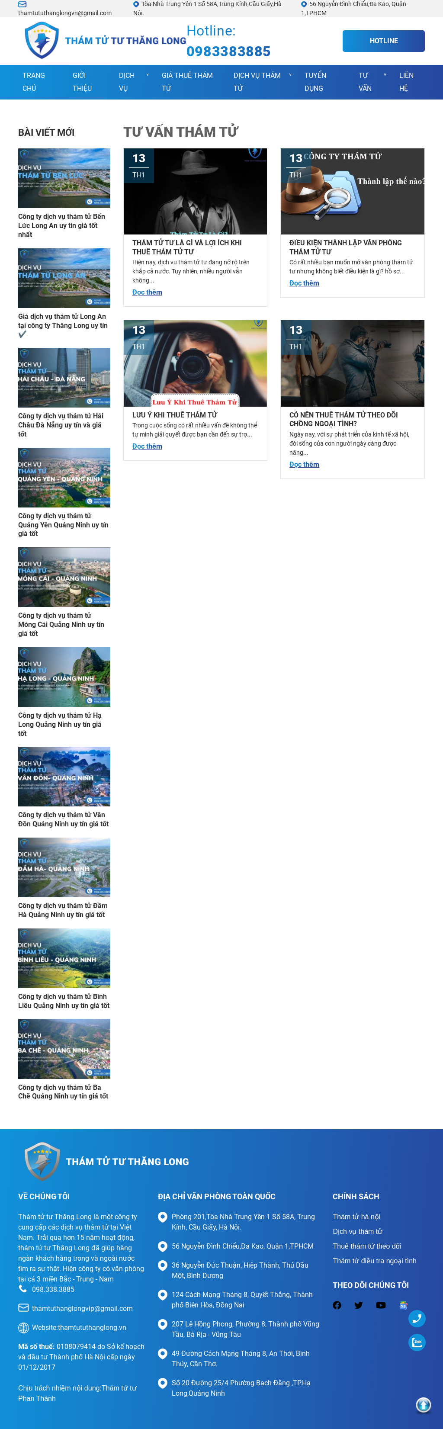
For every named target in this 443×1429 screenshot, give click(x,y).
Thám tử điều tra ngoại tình (375, 1261)
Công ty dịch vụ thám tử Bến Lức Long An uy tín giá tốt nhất (61, 225)
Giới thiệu (82, 82)
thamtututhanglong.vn (92, 1327)
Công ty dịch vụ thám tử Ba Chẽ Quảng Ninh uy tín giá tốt (63, 1092)
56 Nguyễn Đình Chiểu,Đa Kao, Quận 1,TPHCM (243, 1246)
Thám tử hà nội (356, 1216)
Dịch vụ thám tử (257, 82)
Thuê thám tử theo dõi (367, 1246)
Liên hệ (406, 82)
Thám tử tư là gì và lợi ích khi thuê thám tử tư (187, 247)
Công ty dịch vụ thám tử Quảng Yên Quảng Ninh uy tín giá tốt (63, 525)
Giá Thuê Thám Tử (187, 82)
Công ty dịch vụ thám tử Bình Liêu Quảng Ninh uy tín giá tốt (63, 1001)
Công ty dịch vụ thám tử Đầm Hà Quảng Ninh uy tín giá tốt (63, 910)
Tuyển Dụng (315, 82)
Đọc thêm (147, 292)
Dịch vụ (127, 82)
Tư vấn (365, 82)
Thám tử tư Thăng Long (55, 1217)
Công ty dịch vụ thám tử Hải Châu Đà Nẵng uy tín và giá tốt (60, 425)
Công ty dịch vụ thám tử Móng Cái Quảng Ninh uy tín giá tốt (61, 624)
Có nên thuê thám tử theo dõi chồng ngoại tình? (343, 419)
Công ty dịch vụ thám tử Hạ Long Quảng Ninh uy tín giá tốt (60, 724)
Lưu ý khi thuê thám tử (174, 415)
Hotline (384, 41)
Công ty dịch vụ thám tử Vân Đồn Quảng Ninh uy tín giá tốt (63, 819)
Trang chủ (33, 82)
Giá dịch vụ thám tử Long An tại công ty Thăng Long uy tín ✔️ (63, 325)
